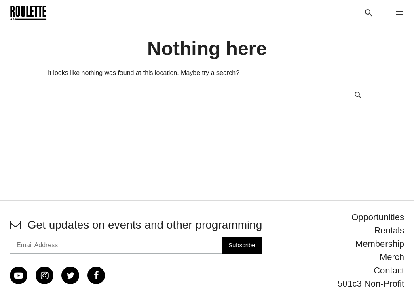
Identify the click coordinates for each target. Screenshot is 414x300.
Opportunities (377, 217)
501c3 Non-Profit (371, 284)
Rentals (389, 230)
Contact (389, 270)
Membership (379, 244)
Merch (392, 257)
